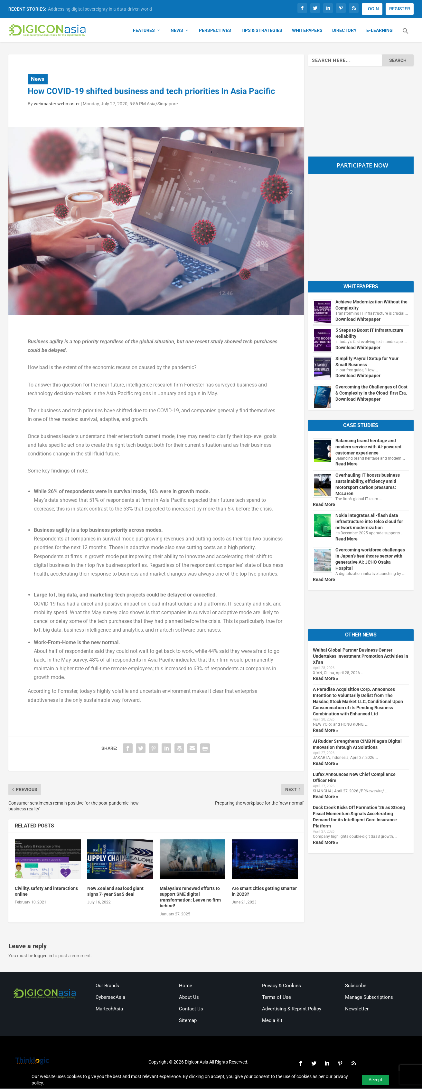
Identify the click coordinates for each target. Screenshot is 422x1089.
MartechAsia (109, 1009)
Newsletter (357, 1009)
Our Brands (107, 986)
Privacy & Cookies (281, 986)
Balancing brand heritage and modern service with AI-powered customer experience (368, 447)
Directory (344, 30)
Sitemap (188, 1021)
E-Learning (379, 30)
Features (144, 30)
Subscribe (355, 986)
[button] (405, 35)
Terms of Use (276, 998)
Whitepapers (307, 30)
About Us (189, 998)
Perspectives (215, 30)
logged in (43, 956)
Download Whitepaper (357, 319)
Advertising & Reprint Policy (291, 1009)
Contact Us (191, 1009)
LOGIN (372, 8)
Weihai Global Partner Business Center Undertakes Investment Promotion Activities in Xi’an (360, 656)
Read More (346, 464)
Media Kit (272, 1021)
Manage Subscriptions (369, 998)
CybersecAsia (110, 998)
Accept (375, 1079)
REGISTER (399, 8)
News (177, 30)
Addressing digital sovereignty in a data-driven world (100, 9)
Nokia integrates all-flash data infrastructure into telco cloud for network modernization (369, 522)
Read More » (325, 679)
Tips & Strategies (261, 30)
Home (185, 986)
